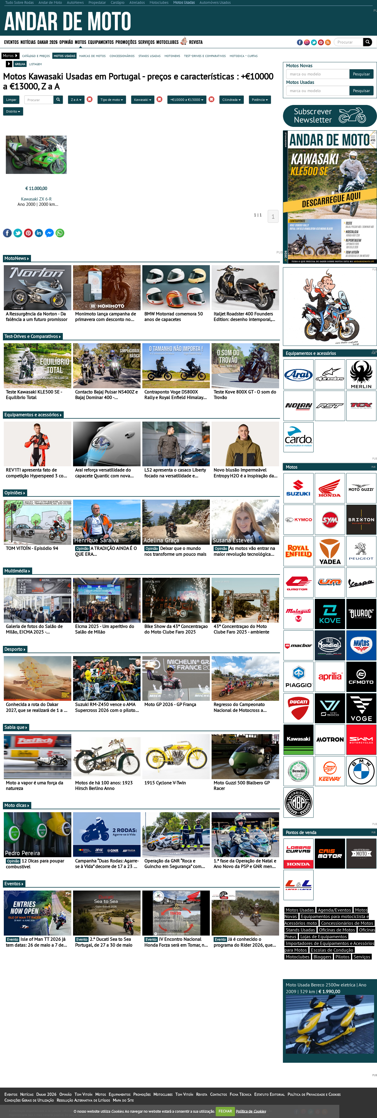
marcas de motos (92, 55)
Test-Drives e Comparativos (32, 336)
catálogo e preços (36, 55)
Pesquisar (361, 74)
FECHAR (225, 1111)
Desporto (15, 649)
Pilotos (343, 957)
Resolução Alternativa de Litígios (83, 1100)
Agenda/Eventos (334, 910)
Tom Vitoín (83, 1094)
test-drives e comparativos (205, 55)
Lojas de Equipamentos (323, 936)
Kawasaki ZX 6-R (36, 199)
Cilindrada (231, 99)
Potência (260, 99)
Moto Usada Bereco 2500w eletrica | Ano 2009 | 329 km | (330, 1018)
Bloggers (322, 957)
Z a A (76, 99)
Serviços (146, 41)
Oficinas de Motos (337, 930)
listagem (35, 63)
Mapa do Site (123, 1100)
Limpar (11, 99)
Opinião (66, 41)
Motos (80, 41)
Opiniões (15, 493)
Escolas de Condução (332, 950)
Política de (251, 1111)
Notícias (28, 41)
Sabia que (16, 727)
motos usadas (64, 55)
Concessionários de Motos (347, 923)
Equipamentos (101, 41)
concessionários (122, 55)
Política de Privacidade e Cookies (314, 1094)
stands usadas (149, 55)
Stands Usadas (300, 930)
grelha (20, 63)
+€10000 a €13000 (186, 99)
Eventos (11, 41)
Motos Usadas (300, 910)
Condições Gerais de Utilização (29, 1100)
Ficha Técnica (240, 1094)
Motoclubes (167, 41)
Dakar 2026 (47, 41)
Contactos (218, 1094)
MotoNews (17, 258)
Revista (196, 41)
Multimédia (17, 571)
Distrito (13, 111)
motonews (172, 55)
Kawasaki (142, 99)
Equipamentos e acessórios (33, 414)
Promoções (125, 41)
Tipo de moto (112, 99)
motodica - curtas (243, 55)
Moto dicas (17, 805)
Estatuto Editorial (269, 1094)
